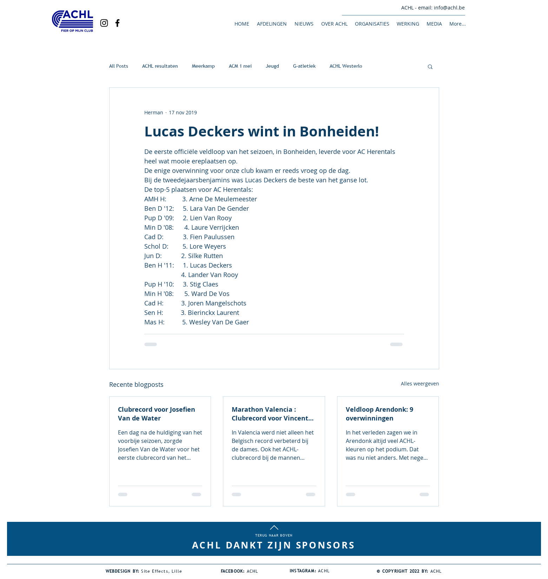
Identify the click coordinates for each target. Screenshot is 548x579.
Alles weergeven (420, 383)
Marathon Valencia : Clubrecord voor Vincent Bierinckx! (270, 414)
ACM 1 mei (240, 66)
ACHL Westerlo (346, 66)
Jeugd (272, 66)
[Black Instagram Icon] (104, 23)
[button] (271, 23)
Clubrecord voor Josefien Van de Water (156, 414)
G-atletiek (304, 66)
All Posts (118, 66)
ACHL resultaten (160, 66)
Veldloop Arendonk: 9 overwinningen (379, 414)
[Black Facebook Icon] (117, 23)
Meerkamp (203, 66)
